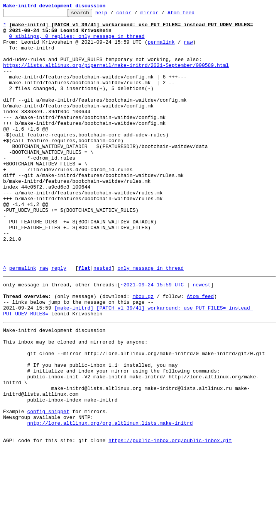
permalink (160, 48)
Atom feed (192, 14)
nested (102, 320)
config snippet (48, 487)
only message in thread (150, 320)
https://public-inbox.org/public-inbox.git (170, 522)
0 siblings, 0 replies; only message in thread (77, 41)
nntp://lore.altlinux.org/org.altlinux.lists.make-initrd (110, 501)
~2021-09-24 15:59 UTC (152, 337)
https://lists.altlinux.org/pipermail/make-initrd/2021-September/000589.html (116, 76)
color (135, 14)
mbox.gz (143, 351)
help (113, 14)
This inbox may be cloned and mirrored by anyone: (75, 404)
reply (58, 320)
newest (202, 337)
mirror (161, 14)
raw (188, 48)
